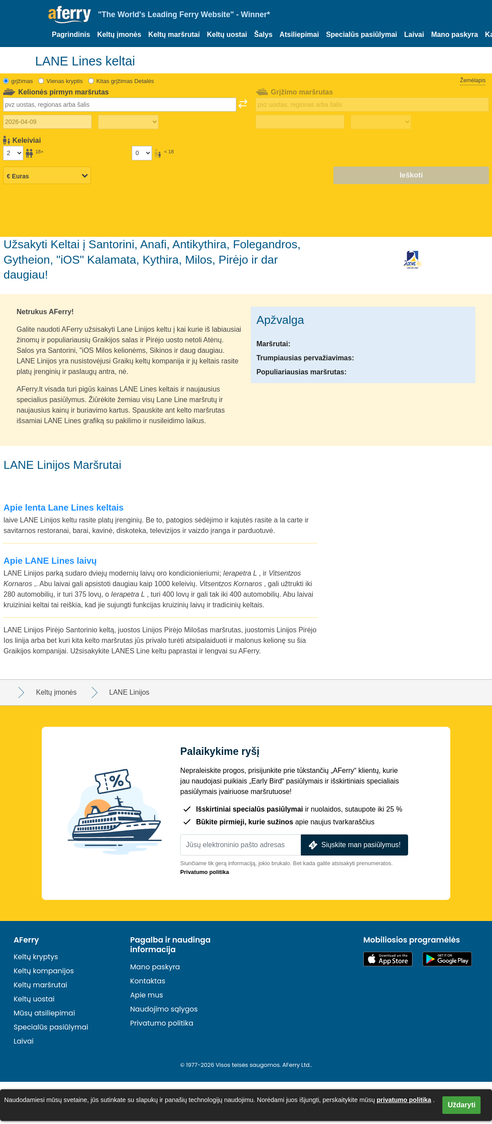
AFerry (26, 940)
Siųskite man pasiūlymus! (354, 845)
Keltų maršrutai (174, 34)
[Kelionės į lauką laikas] (128, 122)
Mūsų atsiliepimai (44, 1013)
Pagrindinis (71, 34)
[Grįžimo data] (300, 122)
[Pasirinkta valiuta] (47, 176)
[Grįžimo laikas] (381, 122)
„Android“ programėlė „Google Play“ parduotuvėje (447, 959)
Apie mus (146, 995)
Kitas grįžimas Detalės (125, 81)
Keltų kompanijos (44, 971)
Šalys (263, 34)
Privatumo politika (204, 872)
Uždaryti (461, 1105)
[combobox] (119, 105)
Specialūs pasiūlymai (361, 34)
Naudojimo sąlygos (164, 1009)
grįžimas (22, 81)
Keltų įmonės (119, 34)
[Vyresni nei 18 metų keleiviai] (13, 153)
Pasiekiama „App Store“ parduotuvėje (387, 959)
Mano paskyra (454, 34)
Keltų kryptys (36, 957)
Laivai (414, 34)
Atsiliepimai (299, 34)
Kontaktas (147, 981)
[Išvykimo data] (47, 122)
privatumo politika (404, 1099)
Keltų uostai (227, 34)
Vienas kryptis (65, 81)
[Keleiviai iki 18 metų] (142, 153)
